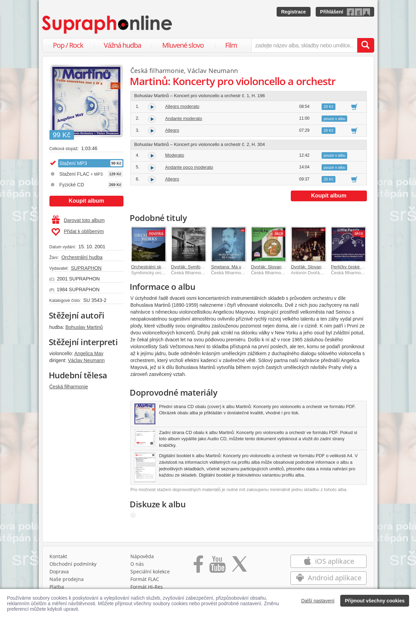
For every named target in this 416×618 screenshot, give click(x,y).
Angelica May (88, 353)
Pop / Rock (68, 45)
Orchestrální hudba (81, 257)
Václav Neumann (86, 360)
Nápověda (142, 556)
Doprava (59, 571)
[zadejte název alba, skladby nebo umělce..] (304, 45)
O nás (137, 564)
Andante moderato (183, 118)
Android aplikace (328, 577)
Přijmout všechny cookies (375, 600)
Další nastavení (318, 600)
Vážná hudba (122, 45)
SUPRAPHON (86, 268)
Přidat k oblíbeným (77, 232)
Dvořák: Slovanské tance (276, 266)
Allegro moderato (182, 106)
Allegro (172, 130)
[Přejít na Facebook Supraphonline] (198, 566)
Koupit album (86, 201)
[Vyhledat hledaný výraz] (365, 45)
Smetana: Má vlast (229, 266)
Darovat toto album (78, 220)
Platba (56, 586)
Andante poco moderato (189, 167)
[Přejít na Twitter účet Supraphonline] (239, 566)
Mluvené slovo (183, 45)
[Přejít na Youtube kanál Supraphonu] (217, 566)
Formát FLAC (144, 579)
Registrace (293, 12)
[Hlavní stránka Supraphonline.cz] (107, 24)
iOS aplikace (328, 561)
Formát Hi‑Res (146, 586)
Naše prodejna (66, 579)
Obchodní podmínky (72, 564)
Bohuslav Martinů (84, 327)
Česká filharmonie (68, 386)
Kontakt (58, 556)
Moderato (174, 155)
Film (231, 45)
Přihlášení (331, 12)
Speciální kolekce (150, 571)
